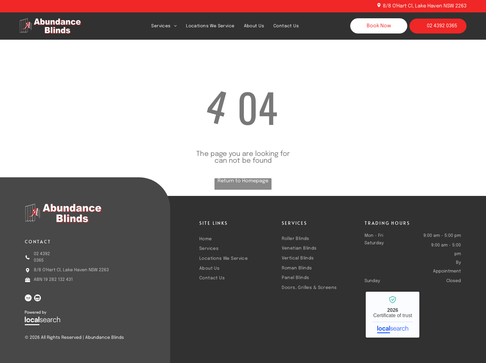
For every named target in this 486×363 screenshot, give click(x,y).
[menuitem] (164, 26)
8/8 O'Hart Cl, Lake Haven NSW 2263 (424, 6)
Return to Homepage (243, 181)
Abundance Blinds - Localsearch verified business (392, 315)
